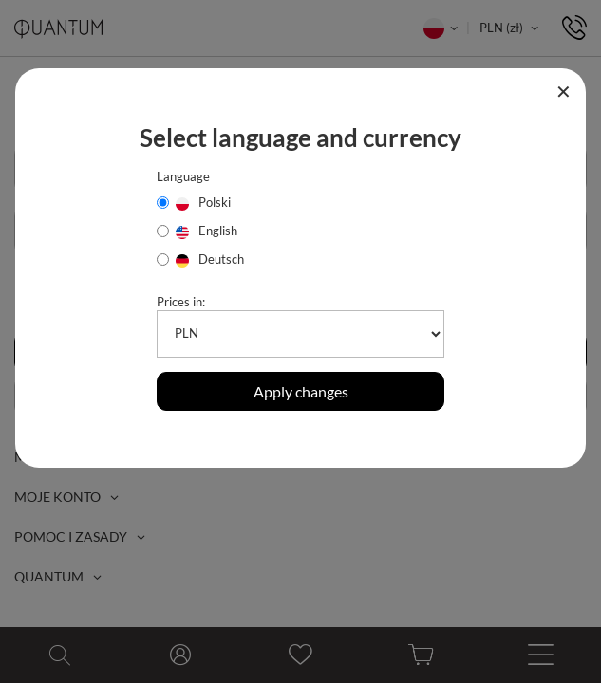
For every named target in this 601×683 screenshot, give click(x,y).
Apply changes (301, 391)
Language (183, 176)
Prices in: (181, 301)
